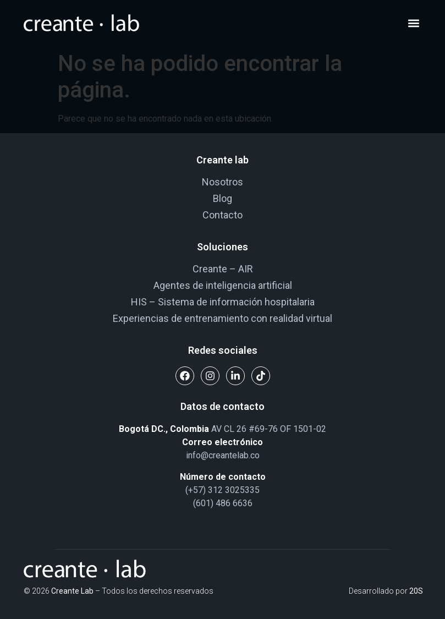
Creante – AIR (223, 269)
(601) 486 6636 (222, 503)
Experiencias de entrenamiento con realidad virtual (222, 318)
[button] (414, 23)
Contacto (222, 215)
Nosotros (222, 182)
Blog (222, 198)
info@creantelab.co (223, 455)
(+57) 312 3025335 (222, 490)
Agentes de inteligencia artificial (222, 285)
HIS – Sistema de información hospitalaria (223, 302)
